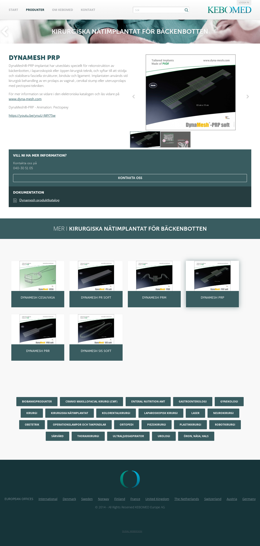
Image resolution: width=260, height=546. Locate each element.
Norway (103, 499)
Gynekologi (229, 401)
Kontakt (88, 10)
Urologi (164, 436)
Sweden (87, 499)
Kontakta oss (130, 178)
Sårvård (57, 436)
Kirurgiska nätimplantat (69, 413)
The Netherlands (186, 499)
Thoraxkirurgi (88, 436)
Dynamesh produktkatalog (39, 200)
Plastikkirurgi (190, 424)
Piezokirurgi (156, 424)
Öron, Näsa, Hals (196, 436)
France (135, 499)
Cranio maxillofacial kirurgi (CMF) (91, 401)
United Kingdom (157, 499)
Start (13, 10)
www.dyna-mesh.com (25, 99)
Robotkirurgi (225, 424)
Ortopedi (126, 424)
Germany (249, 499)
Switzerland (212, 499)
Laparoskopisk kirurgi (161, 413)
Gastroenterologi (193, 401)
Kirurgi (31, 413)
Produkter (35, 10)
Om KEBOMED (62, 10)
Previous (134, 97)
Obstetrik (32, 424)
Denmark (69, 499)
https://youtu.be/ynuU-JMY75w (32, 115)
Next (247, 97)
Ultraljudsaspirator (128, 436)
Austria (232, 499)
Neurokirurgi (223, 413)
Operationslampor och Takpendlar (79, 424)
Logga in (244, 2)
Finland (119, 499)
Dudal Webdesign (132, 531)
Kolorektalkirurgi (116, 413)
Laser (195, 413)
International (48, 499)
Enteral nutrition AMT (148, 401)
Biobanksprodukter (37, 401)
